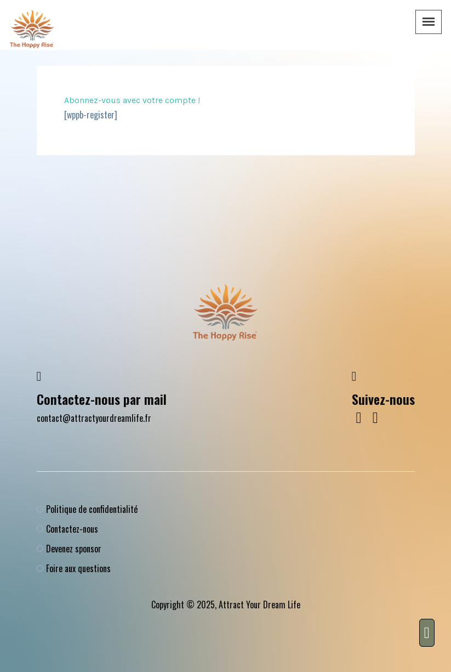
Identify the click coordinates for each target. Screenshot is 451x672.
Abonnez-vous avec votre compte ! (132, 100)
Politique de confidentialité (92, 509)
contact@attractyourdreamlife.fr (94, 418)
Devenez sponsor (73, 548)
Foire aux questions (78, 568)
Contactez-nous (72, 528)
